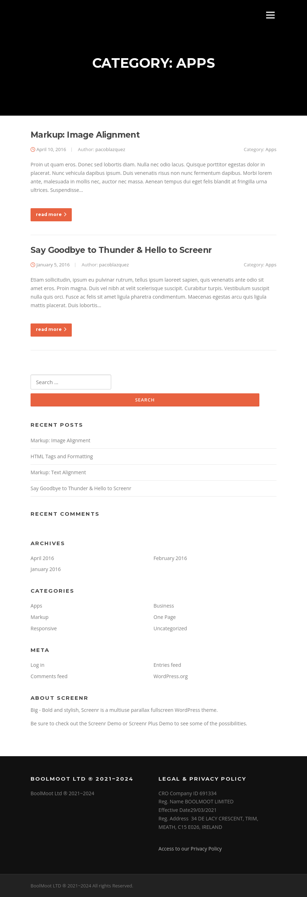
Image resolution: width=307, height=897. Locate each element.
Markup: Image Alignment (85, 135)
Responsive (44, 628)
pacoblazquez (110, 149)
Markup (40, 617)
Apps (270, 149)
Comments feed (49, 676)
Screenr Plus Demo (151, 723)
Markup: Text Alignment (58, 472)
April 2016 (42, 558)
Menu (270, 15)
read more (51, 214)
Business (164, 605)
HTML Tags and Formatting (62, 456)
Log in (37, 664)
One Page (165, 617)
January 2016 (46, 569)
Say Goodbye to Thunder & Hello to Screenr (121, 250)
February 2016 (170, 558)
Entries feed (167, 664)
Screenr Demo (104, 723)
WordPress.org (171, 676)
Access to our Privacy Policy (190, 848)
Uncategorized (170, 628)
